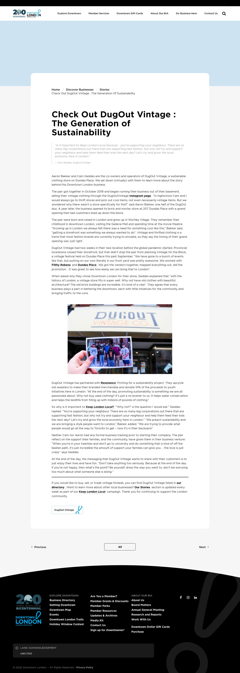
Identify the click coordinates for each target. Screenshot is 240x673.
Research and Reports (146, 614)
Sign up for (107, 630)
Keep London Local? (100, 406)
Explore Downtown (69, 13)
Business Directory (62, 600)
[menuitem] (224, 3)
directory (58, 487)
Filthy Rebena (61, 264)
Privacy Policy (84, 667)
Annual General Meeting (147, 609)
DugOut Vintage (64, 509)
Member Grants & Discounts (109, 601)
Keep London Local (92, 491)
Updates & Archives (103, 615)
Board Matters (141, 604)
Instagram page (140, 195)
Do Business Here (186, 13)
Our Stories (142, 487)
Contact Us (211, 13)
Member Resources (103, 610)
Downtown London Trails (66, 619)
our (179, 482)
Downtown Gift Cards (130, 13)
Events (54, 614)
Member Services (99, 13)
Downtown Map (60, 609)
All (120, 546)
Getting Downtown (62, 604)
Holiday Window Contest (67, 624)
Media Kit (96, 620)
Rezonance (108, 382)
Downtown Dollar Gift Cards (150, 626)
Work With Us (141, 619)
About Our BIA (159, 13)
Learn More (26, 653)
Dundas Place (87, 264)
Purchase (137, 631)
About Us (137, 600)
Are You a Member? (103, 596)
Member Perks (100, 605)
